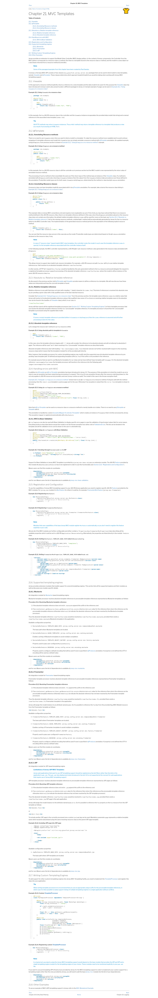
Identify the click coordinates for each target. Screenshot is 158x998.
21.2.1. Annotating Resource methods (45, 26)
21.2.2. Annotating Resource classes (44, 28)
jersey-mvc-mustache (77, 668)
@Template (46, 75)
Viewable (37, 75)
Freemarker (49, 675)
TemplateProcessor (111, 879)
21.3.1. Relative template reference (44, 33)
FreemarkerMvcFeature (95, 490)
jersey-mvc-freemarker (77, 759)
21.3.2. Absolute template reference (44, 35)
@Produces (91, 651)
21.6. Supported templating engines (40, 44)
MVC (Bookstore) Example (84, 988)
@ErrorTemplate (52, 372)
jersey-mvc (89, 972)
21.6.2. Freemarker (39, 48)
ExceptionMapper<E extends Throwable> (66, 413)
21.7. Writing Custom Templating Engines (42, 53)
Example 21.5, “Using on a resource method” (49, 380)
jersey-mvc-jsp (75, 871)
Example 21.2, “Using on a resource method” (80, 142)
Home (79, 994)
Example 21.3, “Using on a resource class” (46, 189)
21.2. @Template (34, 23)
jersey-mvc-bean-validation (79, 480)
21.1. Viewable (33, 21)
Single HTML (46, 9)
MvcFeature (60, 490)
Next (127, 5)
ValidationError (99, 424)
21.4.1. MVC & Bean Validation (42, 40)
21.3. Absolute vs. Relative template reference (43, 30)
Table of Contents (37, 9)
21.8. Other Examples (35, 55)
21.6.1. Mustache (38, 46)
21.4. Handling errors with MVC (39, 37)
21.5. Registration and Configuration (40, 42)
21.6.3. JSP (36, 50)
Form (57, 126)
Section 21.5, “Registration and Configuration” (109, 465)
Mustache (49, 595)
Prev (30, 5)
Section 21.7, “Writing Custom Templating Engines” (88, 306)
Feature (117, 462)
